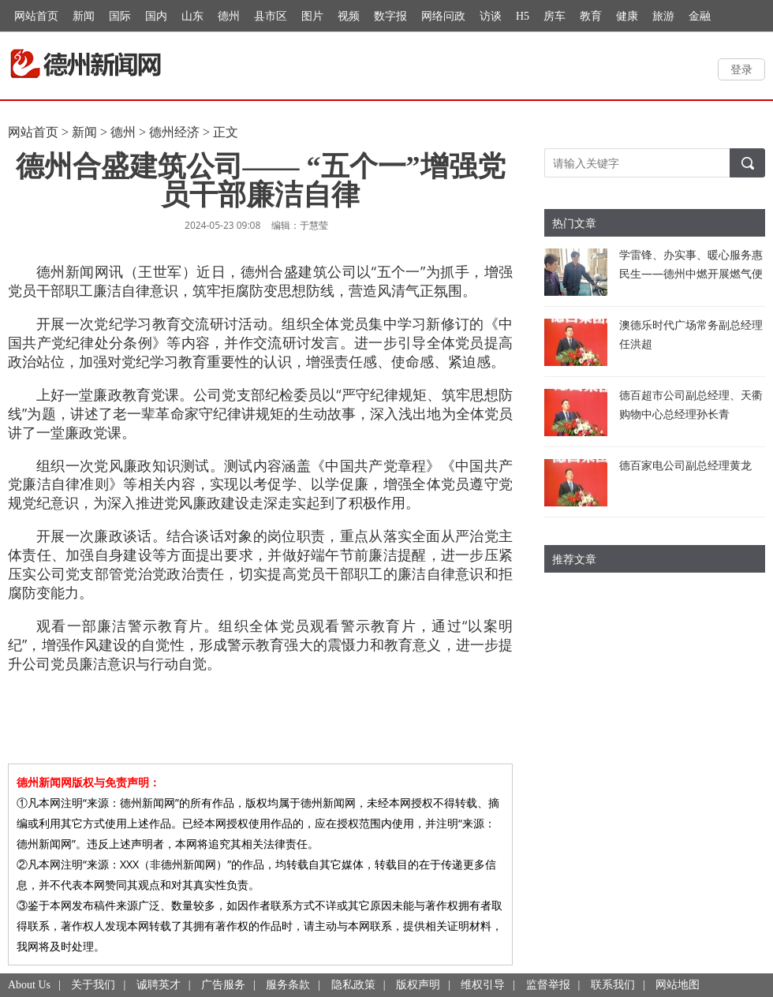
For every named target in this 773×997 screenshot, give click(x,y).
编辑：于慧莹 (299, 225)
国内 (156, 16)
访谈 (491, 16)
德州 (229, 16)
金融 (700, 16)
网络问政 (443, 16)
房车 (554, 16)
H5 (522, 16)
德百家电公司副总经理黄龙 (685, 464)
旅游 (663, 16)
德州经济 (174, 132)
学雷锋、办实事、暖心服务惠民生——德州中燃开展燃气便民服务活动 (691, 273)
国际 (120, 16)
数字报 (390, 16)
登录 (741, 69)
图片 (312, 16)
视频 (349, 16)
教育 (591, 16)
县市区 (270, 16)
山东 (192, 16)
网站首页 (36, 16)
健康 (627, 16)
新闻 (84, 16)
